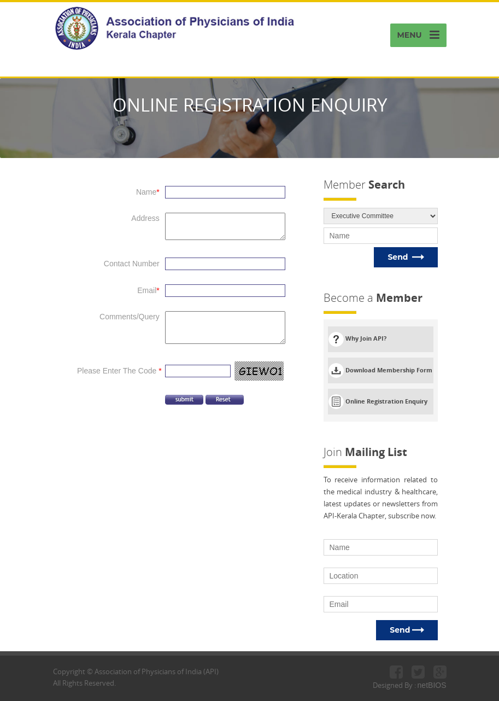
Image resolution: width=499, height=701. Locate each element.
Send (406, 257)
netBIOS (432, 685)
